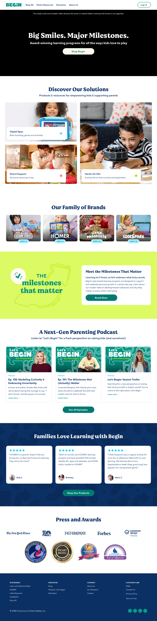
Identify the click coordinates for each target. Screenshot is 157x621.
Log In (144, 5)
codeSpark (14, 597)
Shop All (29, 5)
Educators (61, 5)
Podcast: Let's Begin (56, 590)
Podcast (11, 375)
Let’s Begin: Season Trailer (124, 379)
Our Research (92, 590)
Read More (101, 297)
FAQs (128, 586)
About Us (73, 5)
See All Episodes (78, 409)
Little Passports (16, 593)
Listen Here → (14, 398)
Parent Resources (45, 5)
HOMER (13, 590)
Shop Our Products (78, 493)
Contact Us (130, 590)
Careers (90, 593)
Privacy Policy (131, 594)
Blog (50, 586)
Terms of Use (131, 598)
